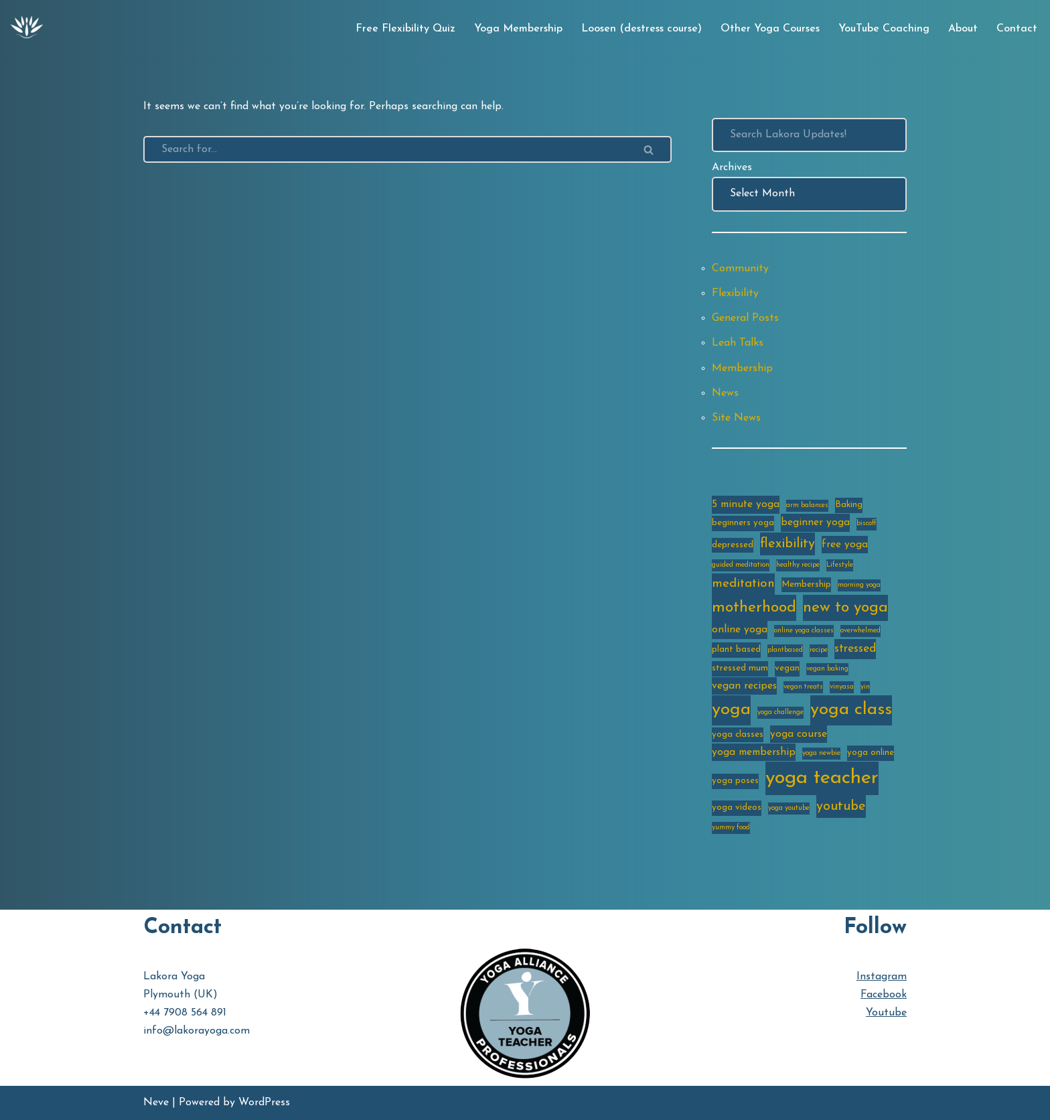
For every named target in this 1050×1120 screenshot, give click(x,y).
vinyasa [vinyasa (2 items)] (842, 687)
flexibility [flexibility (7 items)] (787, 544)
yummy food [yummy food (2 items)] (731, 827)
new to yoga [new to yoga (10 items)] (845, 608)
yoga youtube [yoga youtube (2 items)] (789, 808)
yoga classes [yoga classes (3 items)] (737, 734)
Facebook (883, 994)
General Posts (745, 318)
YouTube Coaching (883, 28)
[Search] (385, 149)
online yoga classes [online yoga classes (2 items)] (804, 630)
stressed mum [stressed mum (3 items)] (740, 668)
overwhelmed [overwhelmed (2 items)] (860, 630)
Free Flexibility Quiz (405, 28)
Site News (736, 418)
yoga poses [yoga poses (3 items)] (735, 780)
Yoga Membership (518, 28)
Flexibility (735, 293)
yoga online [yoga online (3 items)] (870, 752)
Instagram (881, 976)
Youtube (886, 1012)
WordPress (264, 1102)
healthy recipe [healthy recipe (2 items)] (798, 565)
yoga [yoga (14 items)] (731, 710)
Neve (156, 1102)
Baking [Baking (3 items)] (848, 504)
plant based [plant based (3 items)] (736, 649)
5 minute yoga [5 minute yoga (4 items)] (745, 504)
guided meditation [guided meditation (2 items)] (740, 565)
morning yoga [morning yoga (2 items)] (859, 585)
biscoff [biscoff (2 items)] (866, 523)
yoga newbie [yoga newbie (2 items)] (821, 753)
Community (740, 268)
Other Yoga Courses (770, 28)
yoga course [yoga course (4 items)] (798, 734)
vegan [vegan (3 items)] (787, 668)
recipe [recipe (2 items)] (819, 650)
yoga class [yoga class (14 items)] (851, 710)
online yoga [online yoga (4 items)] (739, 629)
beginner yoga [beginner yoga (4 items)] (815, 522)
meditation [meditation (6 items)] (743, 583)
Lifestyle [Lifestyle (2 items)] (839, 565)
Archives (732, 167)
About (963, 28)
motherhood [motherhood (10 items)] (754, 608)
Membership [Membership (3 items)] (806, 584)
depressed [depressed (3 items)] (732, 545)
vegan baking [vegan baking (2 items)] (827, 669)
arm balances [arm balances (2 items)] (807, 505)
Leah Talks (737, 343)
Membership (742, 368)
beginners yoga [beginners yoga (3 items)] (743, 522)
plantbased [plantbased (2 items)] (785, 650)
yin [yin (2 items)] (865, 687)
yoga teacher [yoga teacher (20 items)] (822, 778)
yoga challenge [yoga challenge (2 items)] (780, 712)
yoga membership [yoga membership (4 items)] (754, 752)
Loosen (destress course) (641, 28)
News (725, 393)
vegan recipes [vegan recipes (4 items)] (744, 686)
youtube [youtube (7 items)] (841, 806)
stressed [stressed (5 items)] (855, 648)
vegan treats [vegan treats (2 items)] (803, 687)
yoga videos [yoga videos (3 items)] (736, 807)
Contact (1016, 28)
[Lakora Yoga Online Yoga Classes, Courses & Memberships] (27, 29)
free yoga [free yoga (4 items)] (845, 544)
